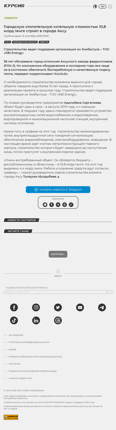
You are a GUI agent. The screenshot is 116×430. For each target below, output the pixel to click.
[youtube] (80, 307)
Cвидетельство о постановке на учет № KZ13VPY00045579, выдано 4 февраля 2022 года (49, 402)
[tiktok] (14, 320)
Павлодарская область (25, 42)
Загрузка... (58, 254)
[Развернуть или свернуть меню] (110, 6)
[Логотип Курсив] (14, 5)
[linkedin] (36, 320)
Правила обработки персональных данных (35, 357)
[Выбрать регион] (95, 6)
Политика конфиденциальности (29, 342)
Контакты (14, 364)
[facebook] (14, 307)
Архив (12, 350)
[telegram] (102, 307)
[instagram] (36, 307)
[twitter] (58, 307)
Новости (10, 18)
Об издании (16, 335)
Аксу (7, 42)
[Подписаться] (110, 292)
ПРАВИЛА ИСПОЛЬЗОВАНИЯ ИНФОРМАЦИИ (33, 371)
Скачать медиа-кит (20, 378)
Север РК (44, 42)
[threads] (58, 320)
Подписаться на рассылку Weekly (27, 288)
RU (102, 6)
